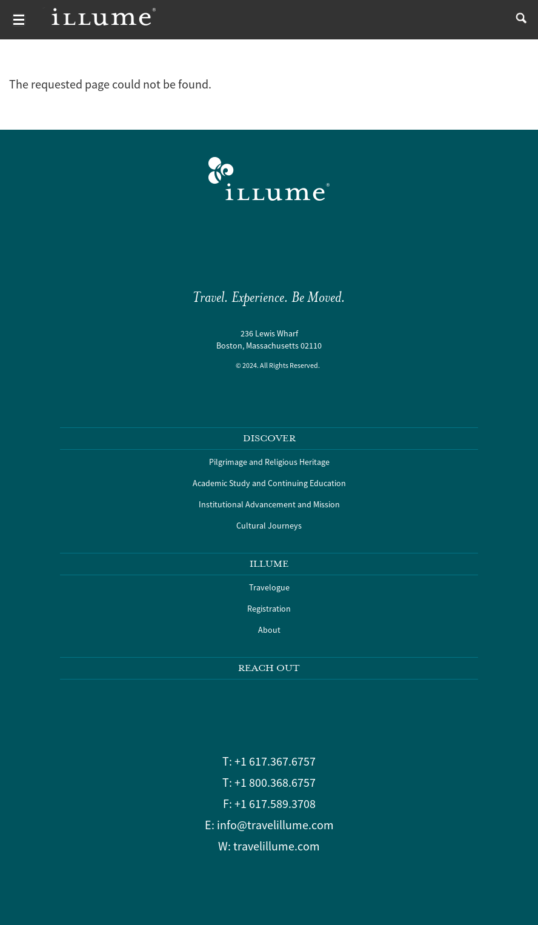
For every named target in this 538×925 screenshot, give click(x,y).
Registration (269, 608)
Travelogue (269, 587)
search (518, 19)
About (269, 629)
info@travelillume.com (275, 824)
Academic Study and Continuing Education (269, 483)
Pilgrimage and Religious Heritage (269, 461)
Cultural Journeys (269, 525)
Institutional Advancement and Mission (269, 504)
